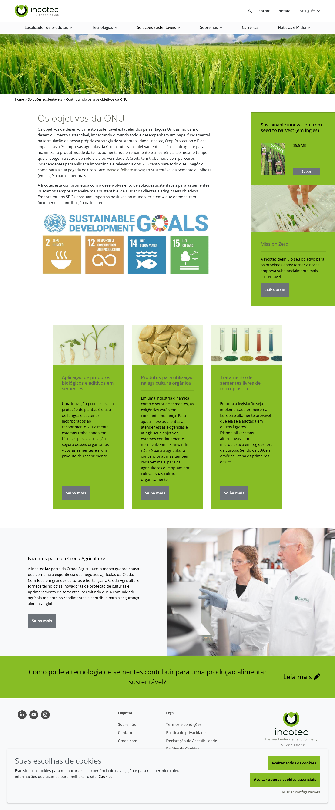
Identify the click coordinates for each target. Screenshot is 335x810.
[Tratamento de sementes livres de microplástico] (246, 346)
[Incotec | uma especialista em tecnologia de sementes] (37, 11)
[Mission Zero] (293, 209)
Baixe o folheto (120, 170)
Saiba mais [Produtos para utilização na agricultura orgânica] (155, 493)
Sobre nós (127, 724)
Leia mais (297, 677)
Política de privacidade (186, 732)
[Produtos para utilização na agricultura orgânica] (167, 346)
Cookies (105, 776)
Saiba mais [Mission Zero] (275, 291)
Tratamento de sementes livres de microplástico (240, 383)
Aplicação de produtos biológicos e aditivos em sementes (88, 383)
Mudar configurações (301, 792)
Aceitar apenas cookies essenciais (285, 779)
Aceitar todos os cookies (293, 763)
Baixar (307, 172)
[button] (48, 28)
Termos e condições (183, 724)
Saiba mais (42, 621)
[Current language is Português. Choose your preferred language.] (308, 11)
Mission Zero (274, 245)
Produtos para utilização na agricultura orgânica (167, 381)
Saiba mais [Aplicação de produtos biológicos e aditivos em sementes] (76, 493)
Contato (125, 732)
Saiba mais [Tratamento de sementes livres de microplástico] (234, 493)
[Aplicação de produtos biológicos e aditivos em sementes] (88, 346)
